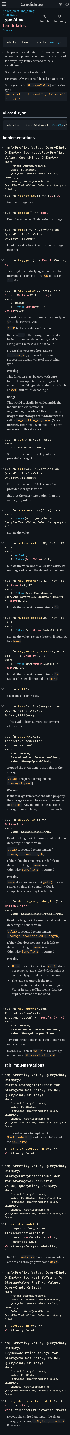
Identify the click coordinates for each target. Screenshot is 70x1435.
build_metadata (23, 1224)
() (7, 264)
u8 (51, 195)
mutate (23, 510)
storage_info (21, 1325)
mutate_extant (30, 543)
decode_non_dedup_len (36, 901)
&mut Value (33, 559)
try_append (27, 1008)
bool (44, 212)
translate (26, 290)
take (21, 706)
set (21, 469)
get (21, 230)
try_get (24, 260)
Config (54, 42)
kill (21, 689)
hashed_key (27, 195)
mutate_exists (30, 617)
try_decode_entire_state (31, 1401)
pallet (14, 14)
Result (47, 260)
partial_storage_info (29, 1148)
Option (23, 295)
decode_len (27, 819)
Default (20, 555)
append (23, 736)
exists (23, 212)
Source (7, 30)
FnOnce (19, 306)
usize (22, 824)
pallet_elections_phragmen (18, 12)
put (21, 439)
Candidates (32, 4)
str (50, 1237)
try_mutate (27, 580)
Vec (7, 1153)
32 (59, 195)
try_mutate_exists (34, 651)
